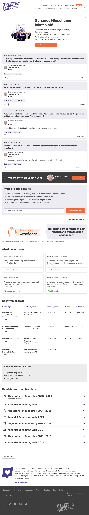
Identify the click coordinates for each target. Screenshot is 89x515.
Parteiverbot (21, 100)
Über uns (60, 5)
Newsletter (53, 5)
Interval (69, 307)
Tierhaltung (16, 132)
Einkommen (81, 307)
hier (63, 241)
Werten (26, 478)
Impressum (28, 490)
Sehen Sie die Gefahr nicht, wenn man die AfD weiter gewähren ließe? (34, 87)
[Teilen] (5, 77)
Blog (66, 5)
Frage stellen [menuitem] (39, 8)
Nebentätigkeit (8, 307)
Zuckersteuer (17, 74)
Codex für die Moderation (59, 476)
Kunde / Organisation (32, 307)
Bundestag (7, 74)
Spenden (79, 5)
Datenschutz (58, 490)
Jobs (5, 495)
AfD (14, 100)
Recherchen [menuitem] (64, 8)
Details (6, 319)
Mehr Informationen (23, 482)
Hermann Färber (13, 68)
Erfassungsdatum (54, 307)
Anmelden (45, 5)
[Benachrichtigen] (8, 78)
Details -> (82, 78)
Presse (38, 490)
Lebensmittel (17, 164)
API (11, 495)
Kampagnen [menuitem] (76, 8)
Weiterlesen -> (80, 136)
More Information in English (75, 494)
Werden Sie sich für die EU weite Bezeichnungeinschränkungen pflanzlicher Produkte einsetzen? (40, 147)
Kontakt (72, 5)
